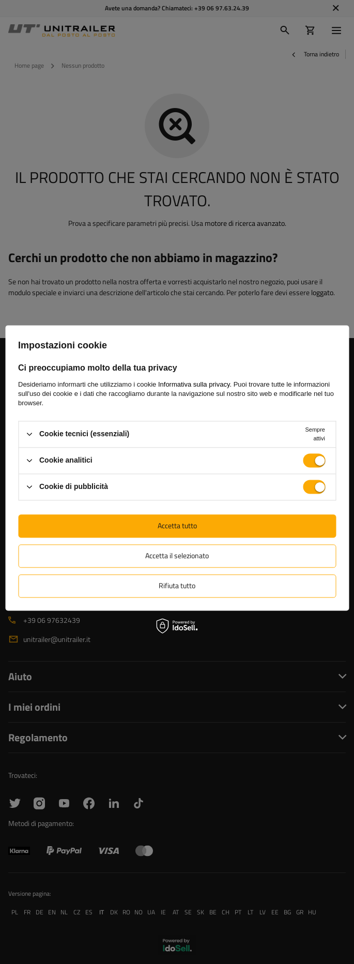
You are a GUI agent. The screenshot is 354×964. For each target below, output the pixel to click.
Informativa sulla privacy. (195, 384)
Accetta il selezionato (177, 555)
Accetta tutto (177, 525)
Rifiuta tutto (177, 585)
